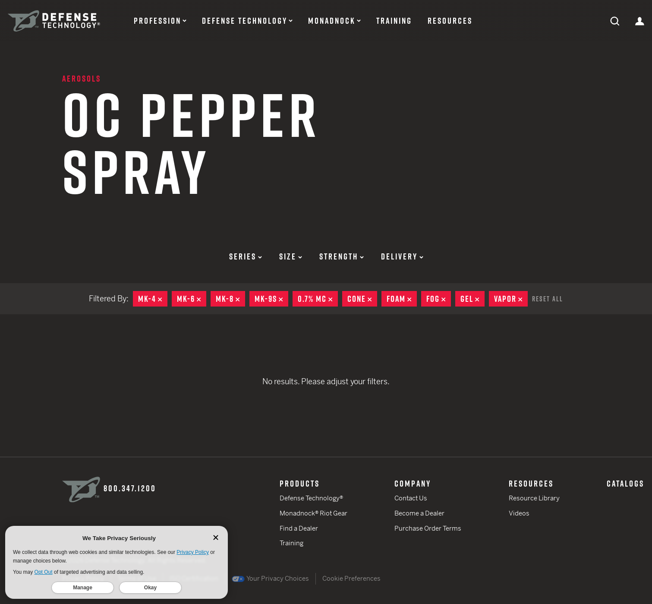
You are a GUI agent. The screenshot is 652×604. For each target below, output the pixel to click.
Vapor (511, 299)
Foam (402, 299)
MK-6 (191, 299)
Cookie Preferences (351, 578)
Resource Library (534, 498)
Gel (472, 299)
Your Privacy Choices (270, 578)
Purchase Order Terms (427, 528)
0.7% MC (318, 299)
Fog (438, 299)
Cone (362, 299)
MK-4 (152, 299)
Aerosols (81, 79)
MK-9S (271, 299)
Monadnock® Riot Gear (313, 513)
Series (245, 256)
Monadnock (332, 20)
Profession (157, 20)
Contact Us (410, 498)
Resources (450, 20)
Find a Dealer (299, 528)
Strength (341, 256)
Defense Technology (244, 20)
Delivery (402, 256)
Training (394, 20)
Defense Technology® (311, 498)
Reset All (547, 299)
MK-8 (230, 299)
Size (290, 256)
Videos (519, 513)
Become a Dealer (419, 513)
